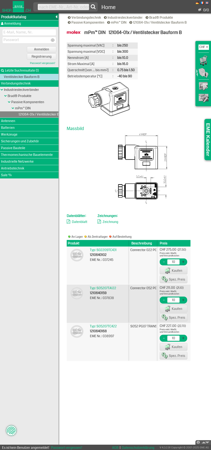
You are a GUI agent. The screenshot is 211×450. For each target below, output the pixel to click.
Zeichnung (110, 221)
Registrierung (42, 56)
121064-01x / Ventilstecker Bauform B (158, 22)
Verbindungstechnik (85, 17)
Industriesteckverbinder (123, 17)
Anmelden (41, 49)
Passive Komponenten (86, 22)
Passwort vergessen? (42, 63)
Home (108, 7)
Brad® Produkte (160, 17)
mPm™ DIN (117, 22)
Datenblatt (79, 221)
